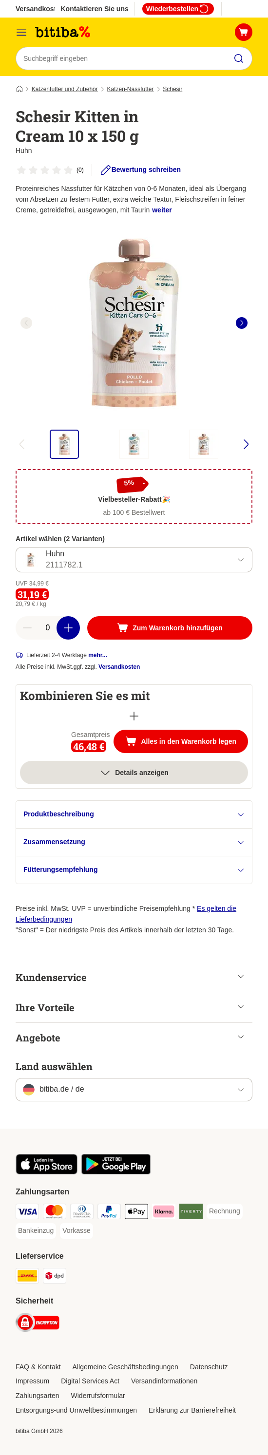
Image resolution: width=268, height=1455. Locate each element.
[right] (242, 323)
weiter (162, 210)
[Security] (37, 1324)
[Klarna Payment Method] (163, 1213)
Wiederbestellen (178, 9)
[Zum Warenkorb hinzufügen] (169, 628)
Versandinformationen (164, 1381)
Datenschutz (209, 1367)
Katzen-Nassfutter (130, 89)
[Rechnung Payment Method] (224, 1211)
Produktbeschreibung (134, 814)
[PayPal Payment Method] (109, 1213)
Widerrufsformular (98, 1395)
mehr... (97, 655)
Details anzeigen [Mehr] (134, 772)
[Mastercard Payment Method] (54, 1213)
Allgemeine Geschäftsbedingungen (125, 1367)
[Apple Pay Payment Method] (136, 1213)
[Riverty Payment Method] (191, 1213)
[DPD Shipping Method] (54, 1277)
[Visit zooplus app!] (46, 1172)
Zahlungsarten (37, 1395)
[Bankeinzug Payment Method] (36, 1231)
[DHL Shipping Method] (27, 1277)
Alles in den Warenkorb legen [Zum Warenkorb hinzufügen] (186, 742)
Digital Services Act (90, 1381)
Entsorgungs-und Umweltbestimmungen (76, 1410)
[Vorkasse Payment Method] (76, 1231)
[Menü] (21, 32)
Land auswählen (54, 1066)
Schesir (172, 89)
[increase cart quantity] (68, 628)
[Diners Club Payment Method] (82, 1213)
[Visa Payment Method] (27, 1213)
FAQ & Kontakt (38, 1367)
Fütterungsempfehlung (134, 870)
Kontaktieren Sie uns (94, 9)
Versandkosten (119, 666)
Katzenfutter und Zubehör (65, 89)
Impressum (32, 1381)
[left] (26, 323)
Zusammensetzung (134, 842)
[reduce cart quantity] (27, 628)
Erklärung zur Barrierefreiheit (192, 1410)
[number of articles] (48, 628)
